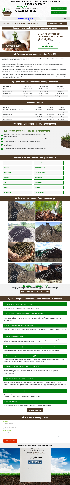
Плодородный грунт (8, 163)
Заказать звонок (52, 23)
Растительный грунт (40, 163)
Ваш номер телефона (8, 425)
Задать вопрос (62, 23)
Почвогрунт (6, 167)
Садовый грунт (7, 172)
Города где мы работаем (47, 444)
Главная (19, 444)
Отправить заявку (10, 440)
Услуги (29, 444)
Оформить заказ (58, 12)
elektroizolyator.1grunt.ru (25, 19)
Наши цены (24, 444)
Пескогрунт (37, 187)
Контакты (39, 444)
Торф (5, 182)
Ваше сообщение (7, 429)
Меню (65, 18)
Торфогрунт (6, 177)
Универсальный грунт (40, 167)
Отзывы (34, 444)
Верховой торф (38, 177)
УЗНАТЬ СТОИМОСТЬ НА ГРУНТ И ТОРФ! (35, 291)
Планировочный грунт (40, 172)
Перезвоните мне (58, 8)
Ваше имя (5, 420)
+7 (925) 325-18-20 (25, 10)
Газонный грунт (7, 192)
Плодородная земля (39, 192)
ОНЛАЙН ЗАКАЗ (48, 46)
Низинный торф (38, 182)
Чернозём (6, 187)
